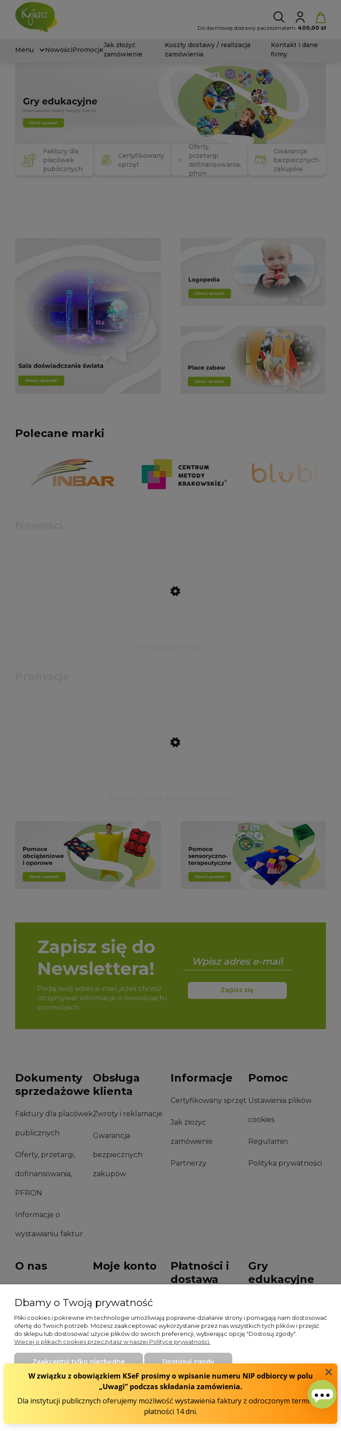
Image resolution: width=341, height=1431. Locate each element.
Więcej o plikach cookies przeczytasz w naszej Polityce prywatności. (112, 1341)
